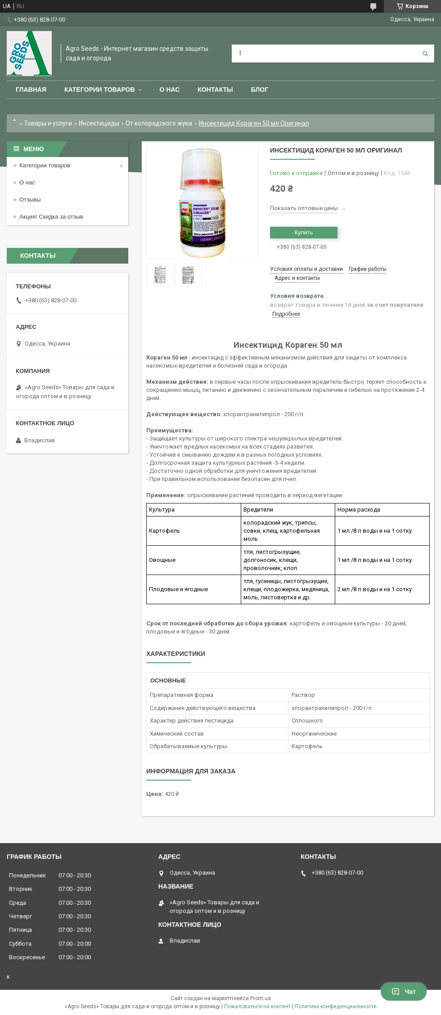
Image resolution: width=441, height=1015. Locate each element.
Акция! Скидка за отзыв (51, 216)
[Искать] (425, 54)
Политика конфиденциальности (336, 1006)
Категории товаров (99, 89)
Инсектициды (99, 123)
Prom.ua (260, 998)
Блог (259, 89)
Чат (404, 992)
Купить (303, 232)
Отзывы (30, 199)
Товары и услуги (48, 123)
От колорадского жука (159, 123)
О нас (170, 89)
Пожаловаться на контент (257, 1006)
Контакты (215, 89)
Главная (31, 89)
